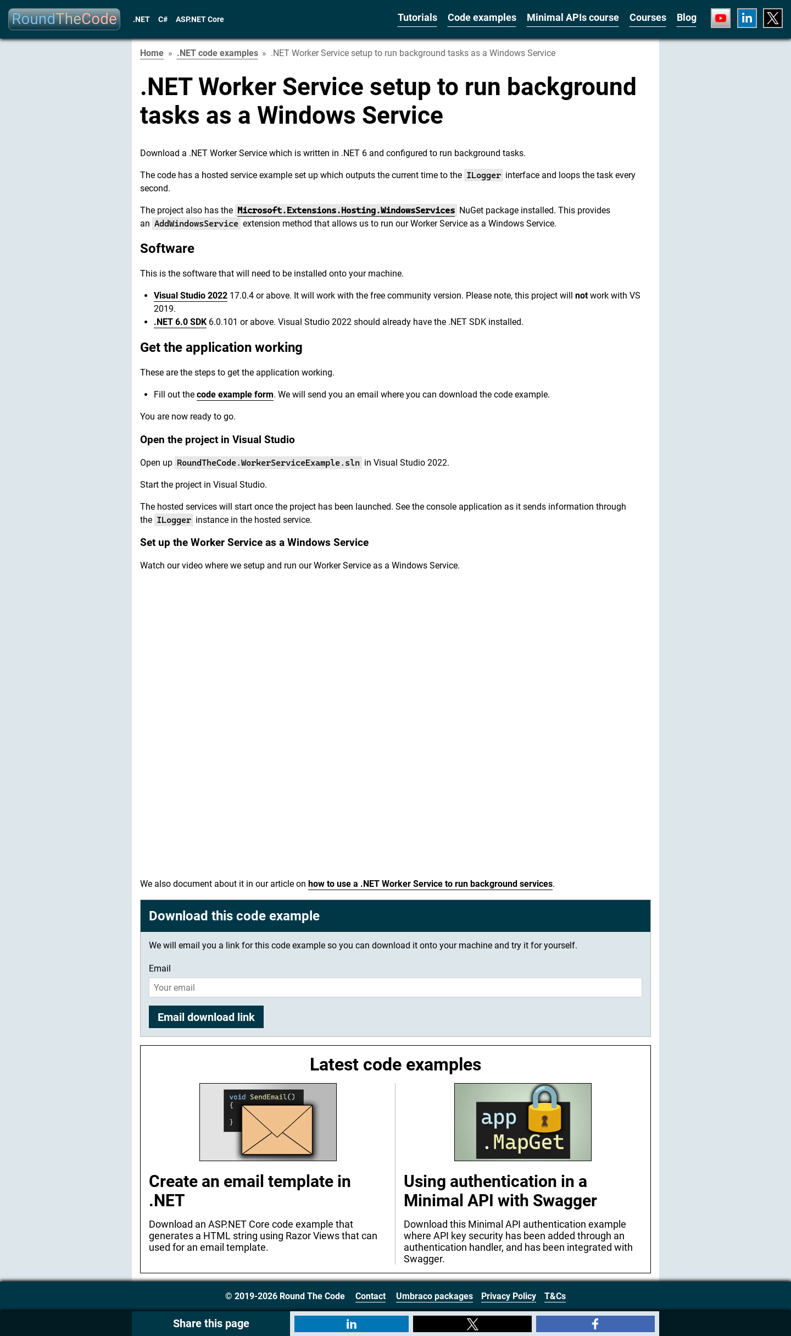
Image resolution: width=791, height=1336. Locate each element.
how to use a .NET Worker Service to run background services (430, 884)
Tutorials (417, 17)
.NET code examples (217, 53)
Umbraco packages (434, 1296)
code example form (235, 394)
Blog (687, 17)
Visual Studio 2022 (190, 295)
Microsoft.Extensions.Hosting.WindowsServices (346, 210)
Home (152, 53)
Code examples (482, 17)
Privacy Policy (508, 1296)
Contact (370, 1296)
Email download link (206, 1017)
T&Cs (555, 1296)
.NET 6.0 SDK (180, 322)
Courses (648, 17)
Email (160, 968)
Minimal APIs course (573, 17)
